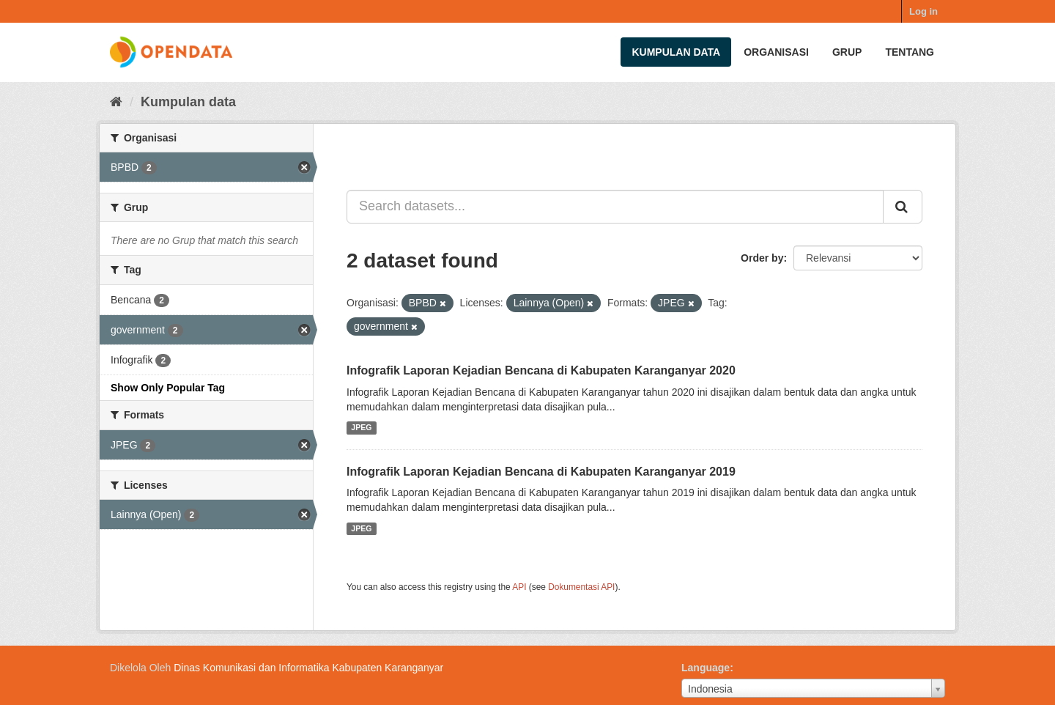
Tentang (909, 52)
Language (705, 667)
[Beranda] (116, 102)
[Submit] (902, 207)
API (519, 587)
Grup (847, 52)
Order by (762, 258)
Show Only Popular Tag (168, 388)
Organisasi (776, 52)
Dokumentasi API (581, 587)
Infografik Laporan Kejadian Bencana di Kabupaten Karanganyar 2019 (541, 471)
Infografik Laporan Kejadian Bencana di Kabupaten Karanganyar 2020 (541, 370)
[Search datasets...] (615, 207)
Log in (923, 11)
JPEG (361, 428)
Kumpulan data (676, 52)
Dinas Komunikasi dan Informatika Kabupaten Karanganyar (308, 667)
